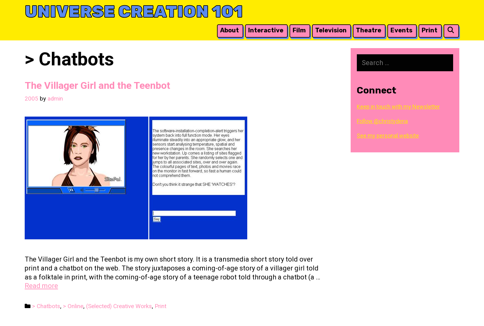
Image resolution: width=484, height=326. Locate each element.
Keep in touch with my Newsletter (398, 106)
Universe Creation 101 (134, 12)
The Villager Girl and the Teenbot (97, 85)
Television (331, 30)
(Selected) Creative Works (119, 306)
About (229, 30)
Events (401, 30)
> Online (73, 306)
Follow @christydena (382, 121)
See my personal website (388, 135)
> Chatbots (46, 306)
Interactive (265, 30)
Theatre (368, 30)
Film (299, 30)
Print (429, 30)
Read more (41, 286)
